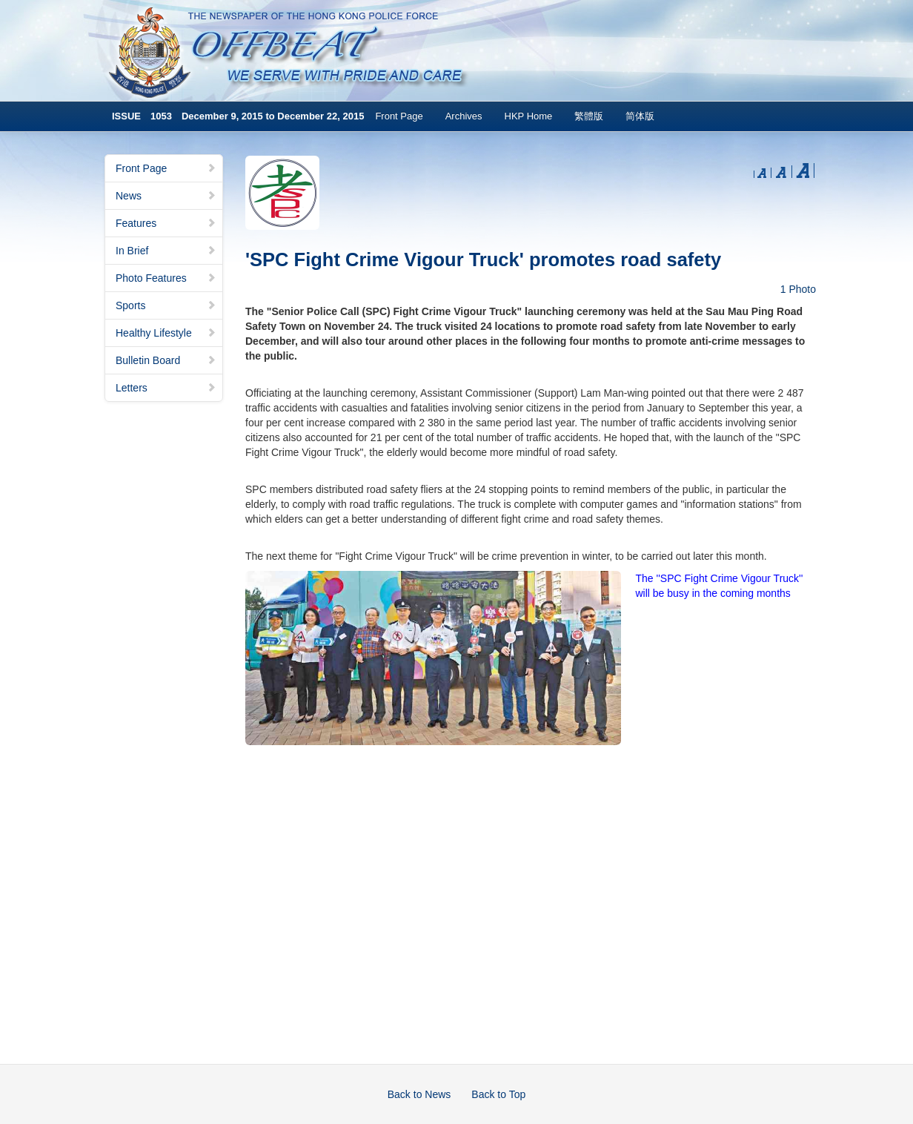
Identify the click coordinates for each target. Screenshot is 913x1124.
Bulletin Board (166, 360)
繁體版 (588, 116)
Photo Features (166, 278)
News (166, 196)
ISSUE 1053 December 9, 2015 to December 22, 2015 (238, 116)
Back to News (419, 1094)
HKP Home (529, 116)
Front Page (398, 116)
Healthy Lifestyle (166, 333)
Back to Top (498, 1094)
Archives (463, 116)
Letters (166, 388)
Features (166, 223)
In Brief (166, 251)
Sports (166, 305)
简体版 (639, 116)
